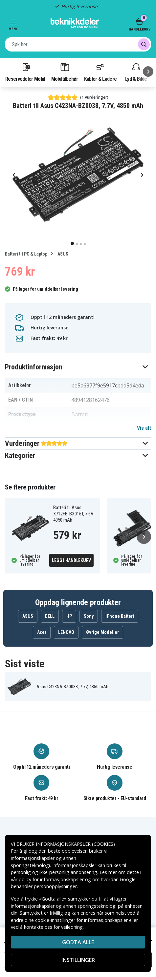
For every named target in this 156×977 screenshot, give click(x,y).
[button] (78, 367)
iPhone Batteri (119, 616)
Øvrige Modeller (102, 632)
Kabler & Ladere (100, 72)
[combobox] (78, 44)
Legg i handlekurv (71, 560)
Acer (41, 632)
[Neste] (148, 71)
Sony (89, 616)
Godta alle (78, 942)
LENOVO (66, 632)
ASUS (62, 254)
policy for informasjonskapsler (51, 879)
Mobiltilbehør (64, 72)
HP (69, 616)
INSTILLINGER (78, 960)
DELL (50, 616)
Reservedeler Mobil (25, 72)
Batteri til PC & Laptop (26, 254)
